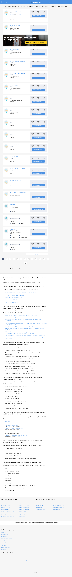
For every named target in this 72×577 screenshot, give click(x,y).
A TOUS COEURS (14, 243)
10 (36, 259)
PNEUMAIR (12, 204)
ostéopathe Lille (4, 543)
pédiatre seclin (56, 509)
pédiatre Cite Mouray (5, 505)
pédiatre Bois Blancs (5, 503)
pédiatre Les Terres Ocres (24, 509)
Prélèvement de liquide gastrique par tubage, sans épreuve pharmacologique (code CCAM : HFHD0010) (21, 316)
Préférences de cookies (53, 570)
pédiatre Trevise (22, 516)
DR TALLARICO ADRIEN (16, 25)
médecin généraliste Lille (5, 540)
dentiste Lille (3, 532)
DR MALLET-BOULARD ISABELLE (18, 97)
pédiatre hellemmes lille (58, 507)
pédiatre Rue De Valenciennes (7, 516)
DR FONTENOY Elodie (15, 145)
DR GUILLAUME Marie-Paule (17, 168)
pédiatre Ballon (22, 502)
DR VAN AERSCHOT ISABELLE (17, 61)
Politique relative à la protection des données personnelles (32, 570)
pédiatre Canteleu (22, 503)
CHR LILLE (12, 229)
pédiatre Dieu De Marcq (24, 505)
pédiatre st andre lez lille (58, 505)
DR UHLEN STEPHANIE (15, 156)
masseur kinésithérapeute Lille (6, 538)
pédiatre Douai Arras (5, 507)
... (47, 259)
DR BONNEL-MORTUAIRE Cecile (18, 109)
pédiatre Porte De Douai (24, 513)
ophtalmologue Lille (4, 541)
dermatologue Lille (4, 534)
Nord (16, 268)
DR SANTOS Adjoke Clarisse (17, 73)
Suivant (37, 254)
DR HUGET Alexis (14, 49)
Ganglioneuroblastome (11, 302)
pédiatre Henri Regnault (24, 507)
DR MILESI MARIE (14, 121)
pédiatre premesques (57, 502)
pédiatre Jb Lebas (5, 509)
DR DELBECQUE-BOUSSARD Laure (19, 11)
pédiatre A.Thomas (5, 502)
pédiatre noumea (57, 503)
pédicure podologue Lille (5, 547)
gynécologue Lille (4, 536)
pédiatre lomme (39, 502)
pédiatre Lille (3, 545)
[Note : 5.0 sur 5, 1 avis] (19, 14)
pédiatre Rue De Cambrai (24, 514)
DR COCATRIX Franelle (16, 180)
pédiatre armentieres (40, 509)
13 (25, 263)
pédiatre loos (39, 507)
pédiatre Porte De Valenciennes (8, 514)
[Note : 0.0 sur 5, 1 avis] (19, 16)
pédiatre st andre (39, 505)
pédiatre (12, 268)
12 (43, 259)
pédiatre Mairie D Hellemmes (7, 511)
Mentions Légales (6, 570)
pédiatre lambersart (40, 503)
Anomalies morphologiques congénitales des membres (20, 292)
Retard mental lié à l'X (11, 300)
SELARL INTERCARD (15, 217)
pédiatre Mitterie (22, 511)
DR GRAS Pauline (14, 85)
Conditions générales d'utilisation (15, 570)
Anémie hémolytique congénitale (14, 295)
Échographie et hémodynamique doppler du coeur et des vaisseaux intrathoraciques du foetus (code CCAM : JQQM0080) (24, 332)
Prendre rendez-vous (38, 15)
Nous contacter (45, 570)
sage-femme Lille (4, 549)
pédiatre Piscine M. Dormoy (7, 513)
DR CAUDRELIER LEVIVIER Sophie (18, 192)
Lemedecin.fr (6, 268)
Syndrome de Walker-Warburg (13, 297)
